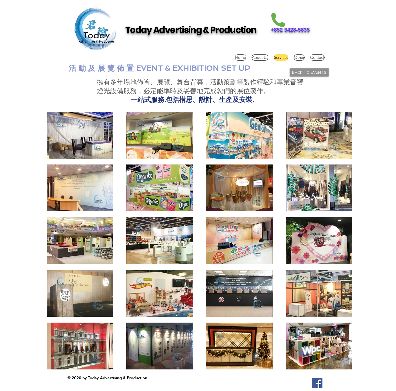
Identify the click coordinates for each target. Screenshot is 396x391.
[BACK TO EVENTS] (309, 72)
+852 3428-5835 (290, 30)
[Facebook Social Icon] (317, 383)
